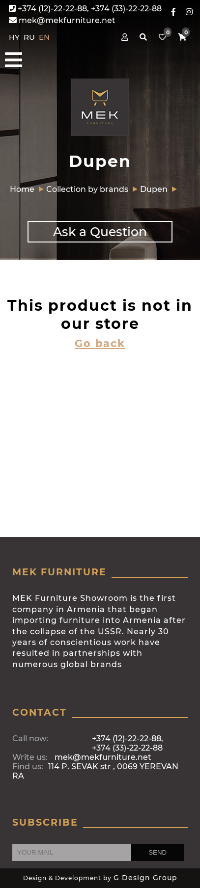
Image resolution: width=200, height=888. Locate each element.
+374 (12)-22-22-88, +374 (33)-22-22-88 (85, 8)
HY (15, 37)
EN (44, 37)
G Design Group (145, 877)
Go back (100, 343)
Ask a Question (100, 231)
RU (30, 37)
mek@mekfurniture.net (62, 20)
